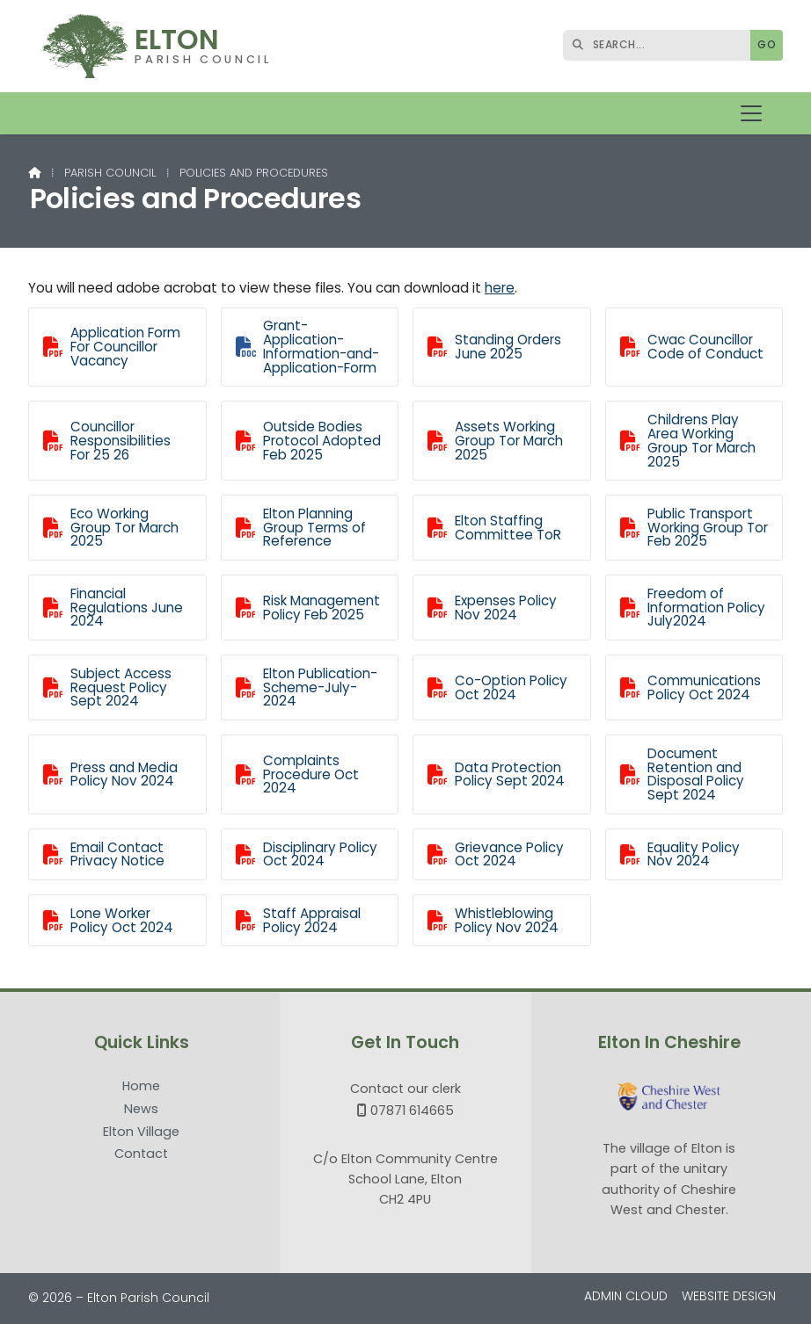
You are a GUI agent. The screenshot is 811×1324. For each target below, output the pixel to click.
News (141, 1110)
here (500, 288)
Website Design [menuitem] (729, 1296)
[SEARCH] (661, 45)
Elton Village (141, 1132)
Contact (141, 1154)
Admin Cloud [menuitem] (626, 1296)
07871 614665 (412, 1110)
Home (141, 1087)
